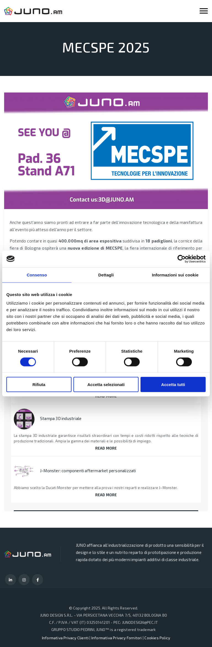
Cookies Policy (157, 637)
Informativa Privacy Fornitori (116, 637)
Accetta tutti (173, 384)
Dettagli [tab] (106, 274)
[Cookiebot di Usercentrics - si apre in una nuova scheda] (181, 259)
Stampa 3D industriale (60, 418)
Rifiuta (38, 384)
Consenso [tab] (37, 274)
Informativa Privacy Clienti (65, 637)
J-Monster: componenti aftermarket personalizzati (88, 470)
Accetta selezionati (105, 384)
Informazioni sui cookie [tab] (175, 274)
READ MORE (106, 448)
